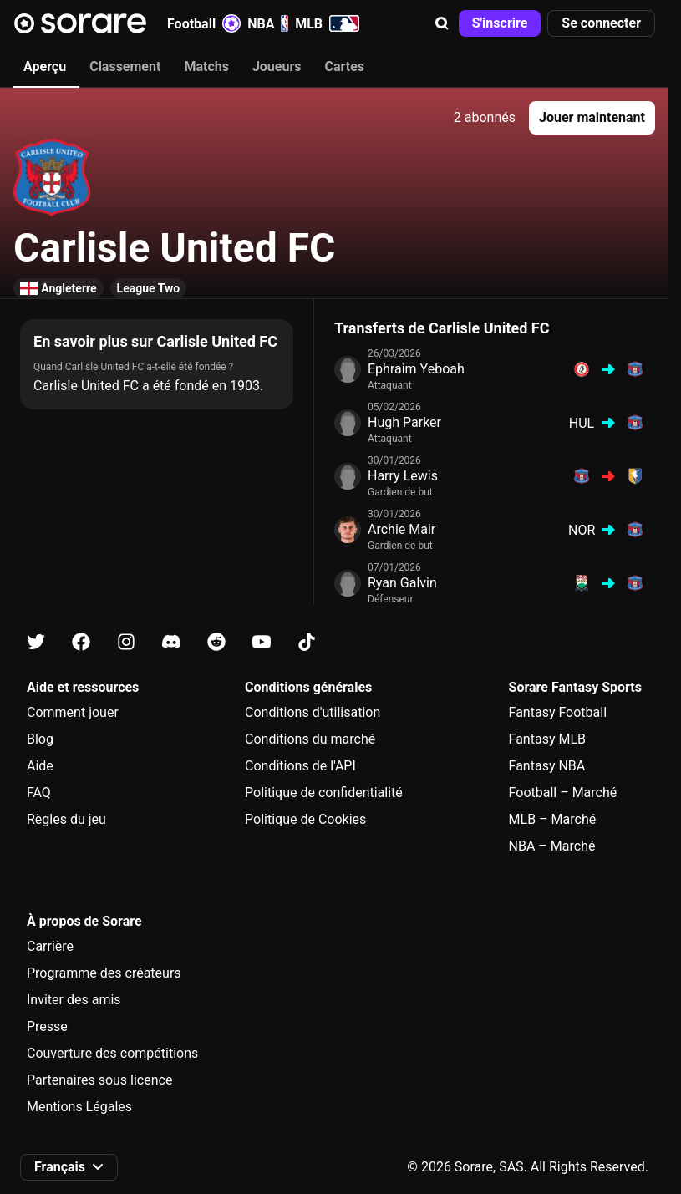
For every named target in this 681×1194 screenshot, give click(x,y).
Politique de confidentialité (324, 792)
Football (204, 23)
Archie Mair (401, 529)
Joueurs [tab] (277, 66)
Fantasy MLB (547, 739)
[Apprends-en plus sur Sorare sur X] (36, 642)
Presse (47, 1026)
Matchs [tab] (206, 66)
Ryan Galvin (402, 583)
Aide (40, 766)
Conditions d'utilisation (312, 712)
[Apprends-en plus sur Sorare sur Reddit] (216, 642)
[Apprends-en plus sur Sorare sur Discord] (171, 642)
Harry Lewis (403, 476)
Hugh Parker (404, 422)
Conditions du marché (310, 739)
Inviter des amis (74, 1000)
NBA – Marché (552, 846)
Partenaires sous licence (99, 1080)
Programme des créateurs (104, 973)
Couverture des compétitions (112, 1053)
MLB (327, 23)
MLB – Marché (553, 819)
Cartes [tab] (345, 66)
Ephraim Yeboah (416, 369)
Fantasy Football (558, 712)
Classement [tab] (124, 66)
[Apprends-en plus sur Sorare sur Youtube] (261, 642)
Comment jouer (73, 712)
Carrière (50, 946)
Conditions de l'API (300, 766)
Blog (40, 739)
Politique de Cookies (305, 819)
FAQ (39, 792)
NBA (267, 23)
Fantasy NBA (547, 766)
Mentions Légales (79, 1107)
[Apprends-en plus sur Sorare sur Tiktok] (307, 642)
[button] (442, 23)
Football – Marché (563, 792)
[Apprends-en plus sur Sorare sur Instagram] (126, 642)
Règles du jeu (66, 819)
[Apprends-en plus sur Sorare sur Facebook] (81, 642)
